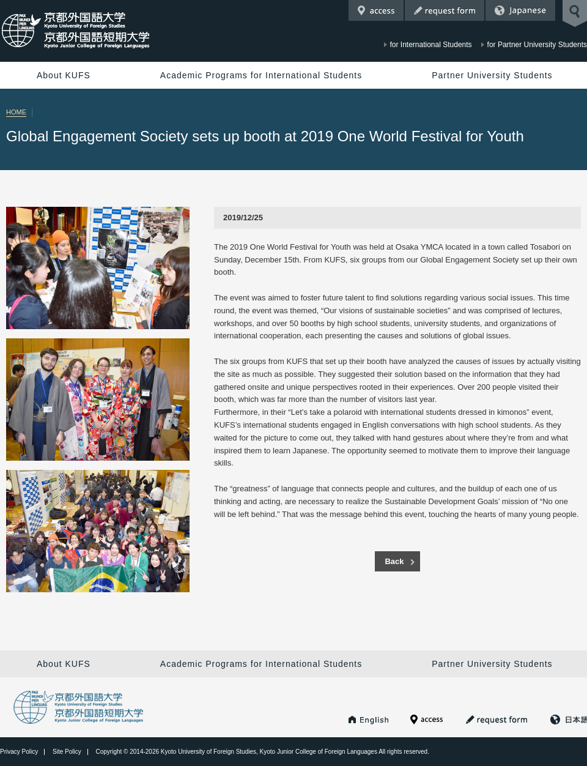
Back (394, 561)
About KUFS (63, 75)
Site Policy (67, 751)
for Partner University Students (537, 44)
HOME (16, 112)
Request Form (444, 10)
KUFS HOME (368, 719)
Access (376, 10)
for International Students (431, 44)
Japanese (520, 10)
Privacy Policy (19, 751)
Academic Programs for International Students (261, 75)
